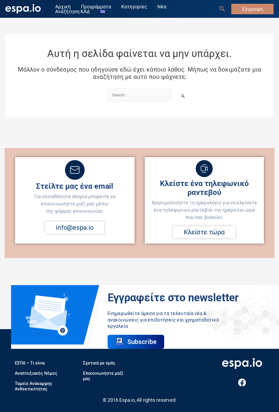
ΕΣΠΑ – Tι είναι (30, 363)
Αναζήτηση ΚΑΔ (73, 11)
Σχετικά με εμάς (99, 363)
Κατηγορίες (133, 6)
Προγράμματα (96, 6)
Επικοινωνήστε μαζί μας (103, 376)
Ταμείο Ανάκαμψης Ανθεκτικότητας (33, 386)
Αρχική (63, 6)
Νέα (160, 6)
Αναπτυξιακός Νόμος (36, 373)
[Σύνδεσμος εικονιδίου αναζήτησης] (222, 9)
